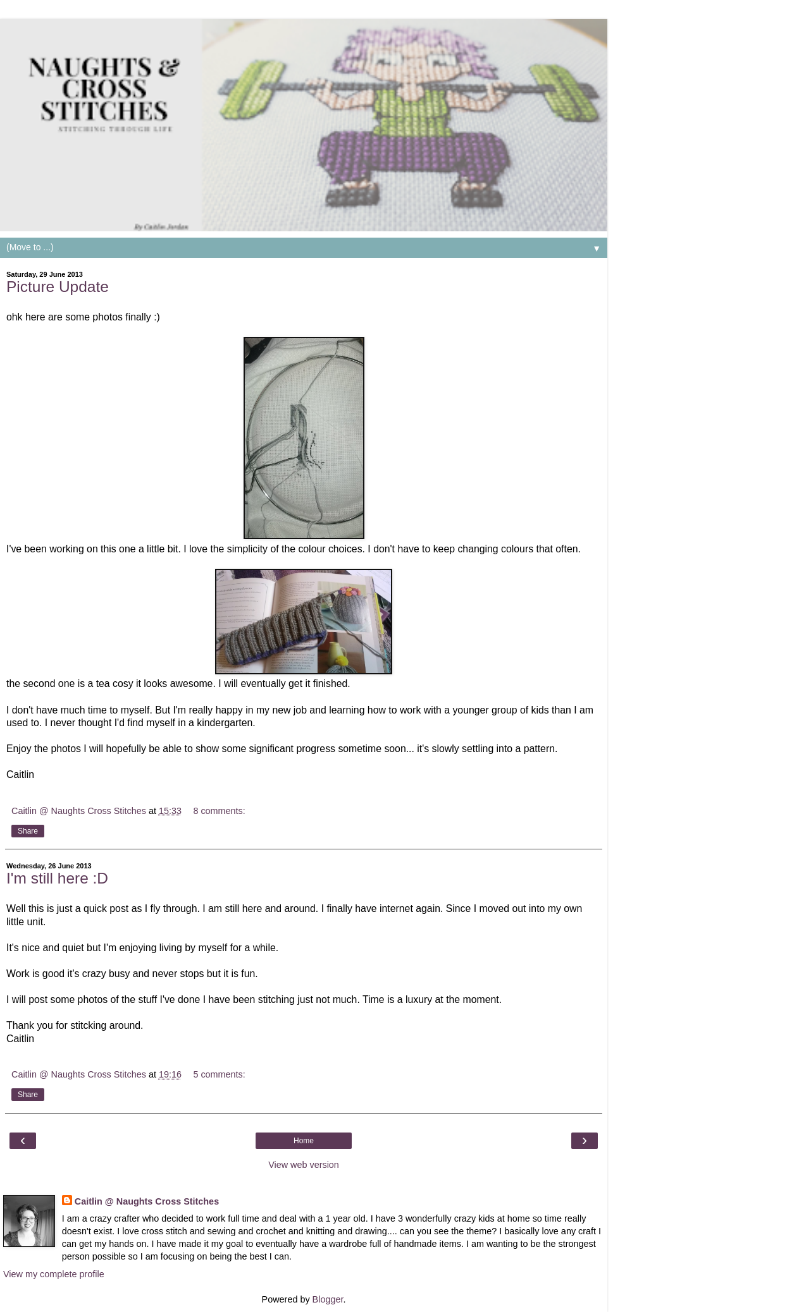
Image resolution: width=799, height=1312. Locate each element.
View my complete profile (53, 1274)
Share (28, 831)
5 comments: (219, 1074)
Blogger (328, 1299)
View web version (303, 1165)
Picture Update (57, 286)
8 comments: (219, 811)
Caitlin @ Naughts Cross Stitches (147, 1201)
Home (304, 1140)
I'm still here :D (57, 878)
